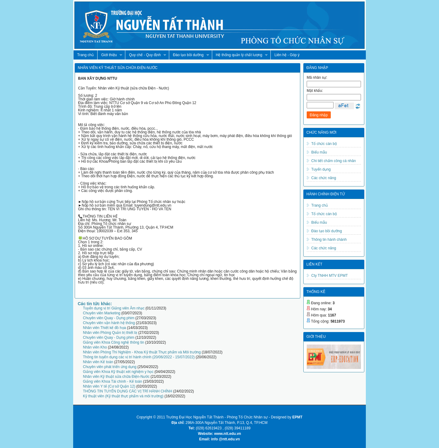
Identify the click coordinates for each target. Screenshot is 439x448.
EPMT (297, 417)
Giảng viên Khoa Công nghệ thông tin (113, 342)
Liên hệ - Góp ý (286, 55)
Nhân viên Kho (95, 347)
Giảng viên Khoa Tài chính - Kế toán (112, 381)
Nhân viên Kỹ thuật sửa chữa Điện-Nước (116, 376)
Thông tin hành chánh (329, 239)
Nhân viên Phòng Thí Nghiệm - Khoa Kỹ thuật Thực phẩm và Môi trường (142, 352)
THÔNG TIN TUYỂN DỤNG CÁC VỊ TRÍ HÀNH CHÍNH (127, 391)
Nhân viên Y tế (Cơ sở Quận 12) (109, 386)
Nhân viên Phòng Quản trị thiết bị (110, 333)
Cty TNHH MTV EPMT (329, 275)
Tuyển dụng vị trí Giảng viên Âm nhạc (114, 308)
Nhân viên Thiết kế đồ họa (104, 328)
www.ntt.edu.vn (227, 434)
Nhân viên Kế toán (98, 362)
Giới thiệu (109, 55)
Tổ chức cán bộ (324, 144)
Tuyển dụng (321, 169)
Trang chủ (85, 55)
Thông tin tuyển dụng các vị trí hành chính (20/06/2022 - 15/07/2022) (139, 357)
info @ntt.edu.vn (225, 439)
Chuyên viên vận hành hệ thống (109, 323)
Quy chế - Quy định (145, 55)
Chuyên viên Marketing (101, 313)
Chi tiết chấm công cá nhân (333, 161)
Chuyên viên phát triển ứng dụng (109, 367)
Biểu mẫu (319, 152)
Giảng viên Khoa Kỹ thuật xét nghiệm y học (118, 372)
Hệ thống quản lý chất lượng (240, 55)
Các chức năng (323, 178)
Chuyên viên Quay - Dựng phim (108, 318)
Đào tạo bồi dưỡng (189, 55)
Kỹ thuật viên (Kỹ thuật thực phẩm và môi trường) (123, 396)
